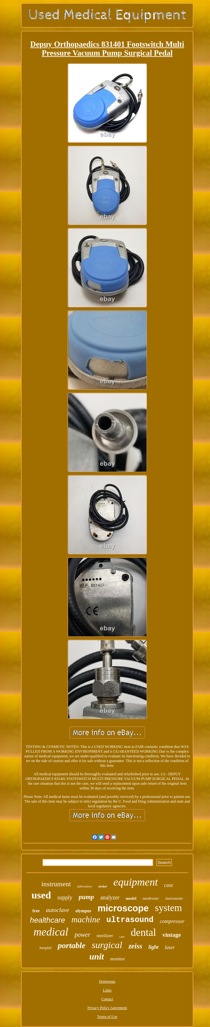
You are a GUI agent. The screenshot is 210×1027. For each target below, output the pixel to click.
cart (121, 936)
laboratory (84, 886)
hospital (45, 948)
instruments (174, 898)
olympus (83, 911)
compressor (172, 921)
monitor (117, 958)
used (41, 895)
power (82, 934)
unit (96, 956)
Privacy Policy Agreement (107, 1008)
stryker (102, 886)
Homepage (107, 981)
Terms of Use (107, 1016)
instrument (56, 884)
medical (51, 932)
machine (85, 919)
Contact (107, 999)
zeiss (135, 946)
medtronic (151, 898)
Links (107, 990)
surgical (107, 945)
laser (170, 947)
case (168, 885)
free (36, 911)
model (131, 898)
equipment (135, 882)
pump (86, 897)
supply (65, 897)
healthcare (47, 920)
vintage (171, 934)
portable (71, 945)
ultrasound (129, 920)
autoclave (57, 910)
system (168, 907)
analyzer (110, 897)
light (153, 947)
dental (143, 932)
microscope (123, 908)
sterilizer (105, 935)
